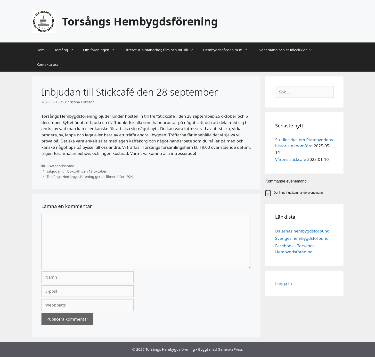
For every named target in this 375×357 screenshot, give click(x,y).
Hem (41, 49)
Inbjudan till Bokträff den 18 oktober (76, 171)
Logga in (283, 283)
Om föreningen (101, 49)
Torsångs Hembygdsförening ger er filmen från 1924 (90, 176)
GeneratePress (230, 349)
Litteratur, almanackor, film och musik (161, 49)
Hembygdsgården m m (228, 49)
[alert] (304, 193)
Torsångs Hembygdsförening (140, 21)
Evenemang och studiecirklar (287, 49)
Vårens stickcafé (290, 159)
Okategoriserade (60, 166)
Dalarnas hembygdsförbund (302, 231)
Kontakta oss (48, 64)
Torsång (66, 49)
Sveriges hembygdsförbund (301, 238)
